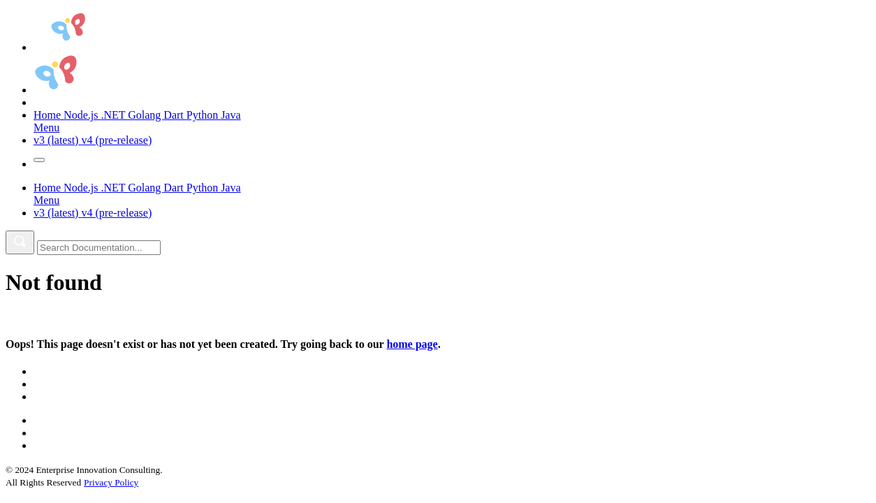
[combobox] (99, 247)
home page (411, 344)
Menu (46, 127)
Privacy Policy (111, 482)
